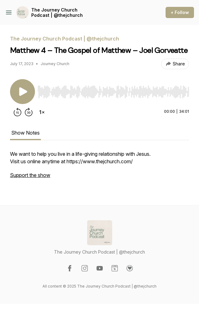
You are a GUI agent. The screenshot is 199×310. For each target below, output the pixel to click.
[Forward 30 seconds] (28, 112)
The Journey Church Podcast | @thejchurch (57, 12)
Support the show (30, 175)
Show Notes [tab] (25, 133)
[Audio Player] (113, 90)
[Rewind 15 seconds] (17, 112)
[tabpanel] (99, 167)
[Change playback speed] (42, 112)
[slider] (113, 91)
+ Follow (180, 12)
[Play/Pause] (22, 91)
